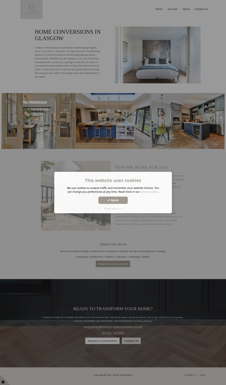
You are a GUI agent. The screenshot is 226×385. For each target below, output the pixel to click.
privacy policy (150, 191)
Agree (113, 200)
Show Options (113, 208)
